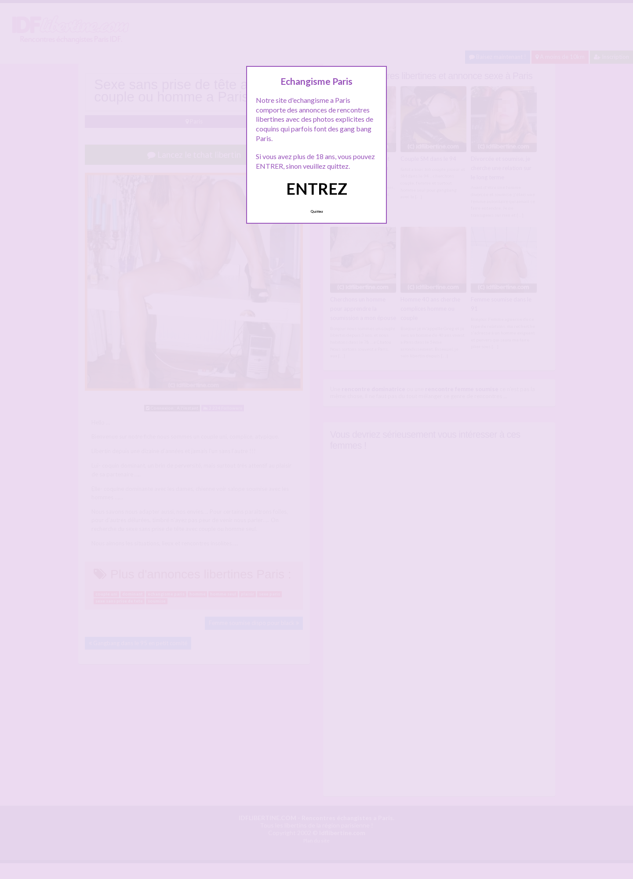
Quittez (316, 211)
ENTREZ (316, 188)
